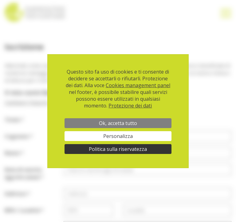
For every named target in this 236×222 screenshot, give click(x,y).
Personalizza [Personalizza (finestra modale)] (118, 136)
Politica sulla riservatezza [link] (118, 149)
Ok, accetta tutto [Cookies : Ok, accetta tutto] (118, 123)
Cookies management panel (138, 85)
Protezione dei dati (130, 105)
